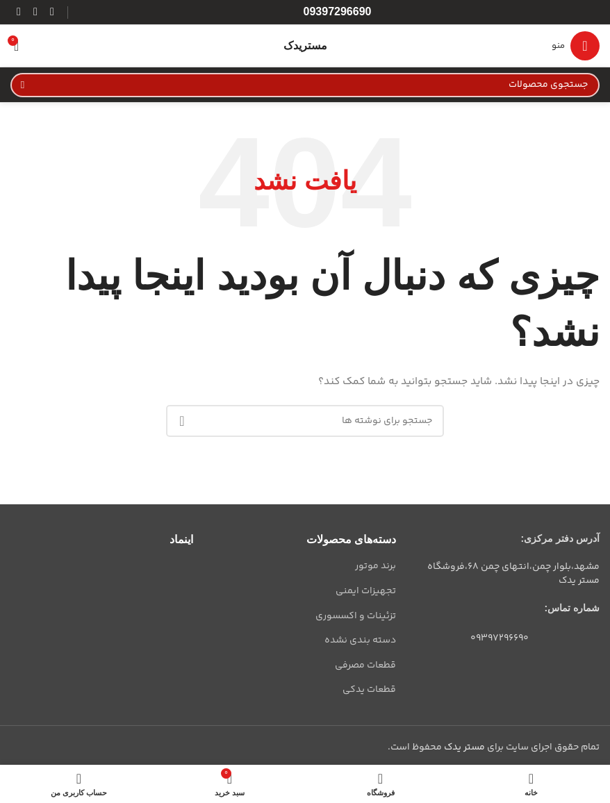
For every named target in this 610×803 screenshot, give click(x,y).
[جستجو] (305, 85)
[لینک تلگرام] (18, 12)
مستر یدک (464, 747)
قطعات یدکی (369, 689)
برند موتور (375, 566)
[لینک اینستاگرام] (52, 12)
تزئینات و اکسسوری (355, 616)
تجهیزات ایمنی (366, 591)
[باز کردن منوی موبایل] (576, 46)
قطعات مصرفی (365, 665)
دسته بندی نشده (360, 640)
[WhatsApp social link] (35, 12)
